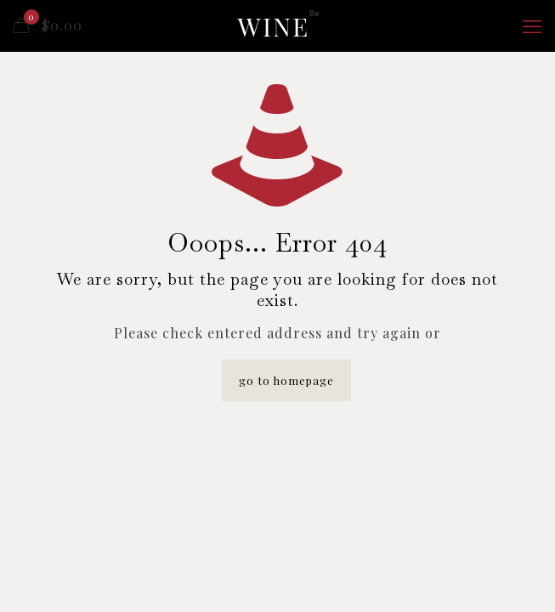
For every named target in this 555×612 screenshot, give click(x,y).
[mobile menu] (532, 25)
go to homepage (286, 380)
